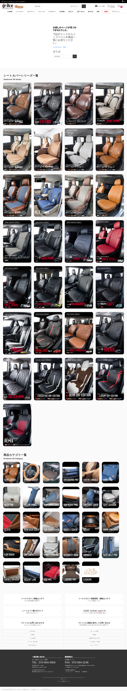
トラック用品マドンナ (63, 681)
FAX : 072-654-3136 (77, 662)
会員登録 (94, 634)
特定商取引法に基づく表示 (94, 638)
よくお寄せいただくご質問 (39, 659)
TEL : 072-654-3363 (43, 662)
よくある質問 (32, 638)
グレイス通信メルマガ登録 (94, 641)
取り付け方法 (32, 631)
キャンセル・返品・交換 (32, 641)
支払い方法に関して (33, 645)
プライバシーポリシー (94, 645)
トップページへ (57, 47)
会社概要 (32, 634)
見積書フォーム (69, 659)
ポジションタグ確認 (94, 631)
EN (124, 1)
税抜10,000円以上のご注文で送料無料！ (14, 1)
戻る (64, 47)
